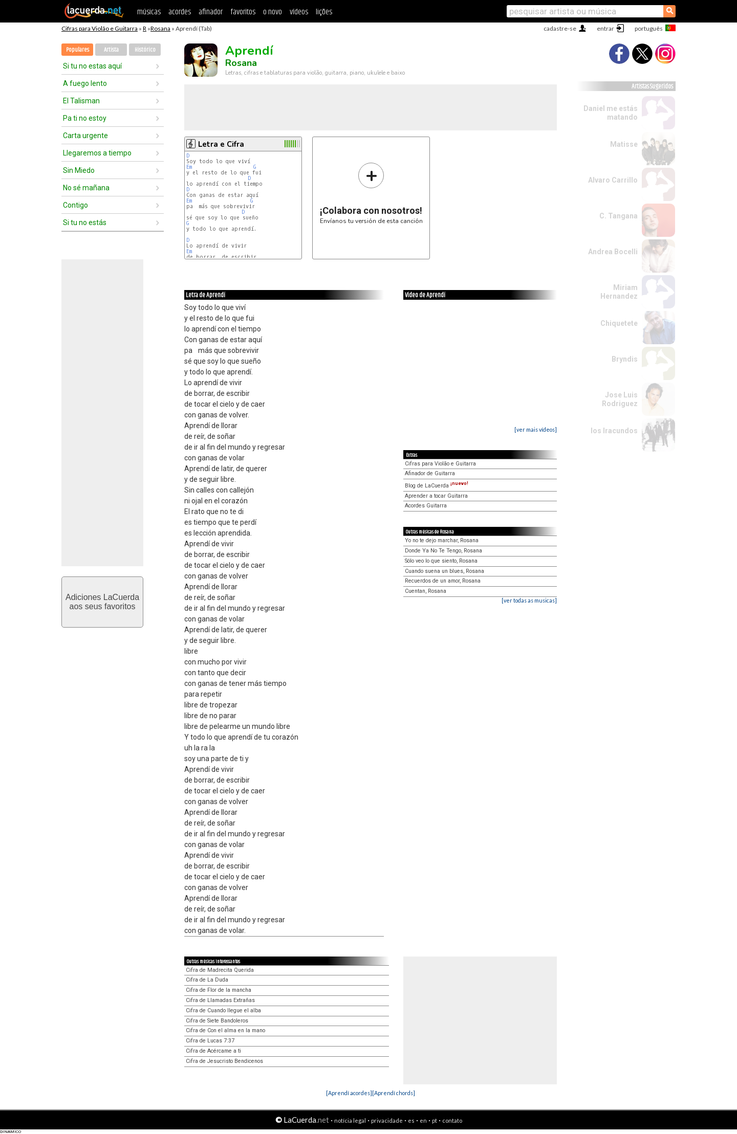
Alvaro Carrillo (613, 180)
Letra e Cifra (221, 144)
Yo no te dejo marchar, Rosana (442, 540)
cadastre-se (560, 28)
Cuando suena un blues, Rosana (444, 571)
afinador (211, 12)
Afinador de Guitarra (430, 473)
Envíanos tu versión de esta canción (371, 193)
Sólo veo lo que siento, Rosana (441, 561)
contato (452, 1120)
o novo (272, 12)
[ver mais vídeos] (535, 429)
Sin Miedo (79, 170)
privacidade (387, 1120)
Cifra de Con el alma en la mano (225, 1030)
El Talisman (81, 101)
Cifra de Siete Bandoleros (217, 1020)
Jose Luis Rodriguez (620, 399)
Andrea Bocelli (613, 252)
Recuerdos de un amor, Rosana (443, 580)
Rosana (160, 28)
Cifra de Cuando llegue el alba (223, 1010)
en (423, 1120)
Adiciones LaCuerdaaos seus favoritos (102, 602)
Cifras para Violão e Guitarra (99, 28)
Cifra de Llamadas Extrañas (220, 1000)
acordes (179, 12)
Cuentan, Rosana (425, 591)
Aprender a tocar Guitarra (436, 496)
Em (189, 167)
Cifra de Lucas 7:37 (210, 1040)
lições (324, 12)
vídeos (299, 12)
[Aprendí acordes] (349, 1092)
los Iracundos (614, 431)
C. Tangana (618, 216)
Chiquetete (619, 323)
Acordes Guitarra (426, 505)
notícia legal (350, 1120)
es (411, 1120)
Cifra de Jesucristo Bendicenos (224, 1061)
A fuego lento (85, 83)
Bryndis (625, 359)
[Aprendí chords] (393, 1092)
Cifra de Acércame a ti (213, 1051)
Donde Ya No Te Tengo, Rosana (443, 550)
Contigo (75, 205)
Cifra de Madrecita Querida (220, 970)
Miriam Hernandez (619, 291)
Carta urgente (85, 135)
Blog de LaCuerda (436, 485)
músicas (149, 12)
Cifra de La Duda (207, 979)
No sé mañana (86, 188)
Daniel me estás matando (610, 112)
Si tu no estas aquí (92, 66)
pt (434, 1120)
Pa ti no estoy (84, 118)
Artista (111, 50)
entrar (605, 28)
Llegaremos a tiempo (97, 153)
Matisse (624, 144)
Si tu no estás (84, 222)
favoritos (242, 12)
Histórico (145, 50)
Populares (77, 50)
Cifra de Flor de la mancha (218, 990)
